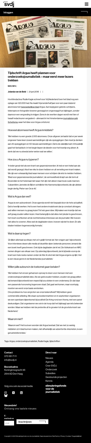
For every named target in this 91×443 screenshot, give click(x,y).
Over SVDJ (51, 365)
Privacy (63, 436)
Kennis (49, 380)
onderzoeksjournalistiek (26, 341)
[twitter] (13, 392)
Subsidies (50, 373)
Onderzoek (51, 369)
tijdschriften (54, 341)
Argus (12, 341)
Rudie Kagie (43, 341)
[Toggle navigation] (86, 4)
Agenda (49, 361)
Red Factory (56, 436)
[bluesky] (6, 395)
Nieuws (49, 357)
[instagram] (5, 392)
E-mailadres (9, 417)
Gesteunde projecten (56, 377)
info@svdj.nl (10, 359)
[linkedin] (21, 392)
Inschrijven (25, 421)
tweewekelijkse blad (30, 107)
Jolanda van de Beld (17, 91)
